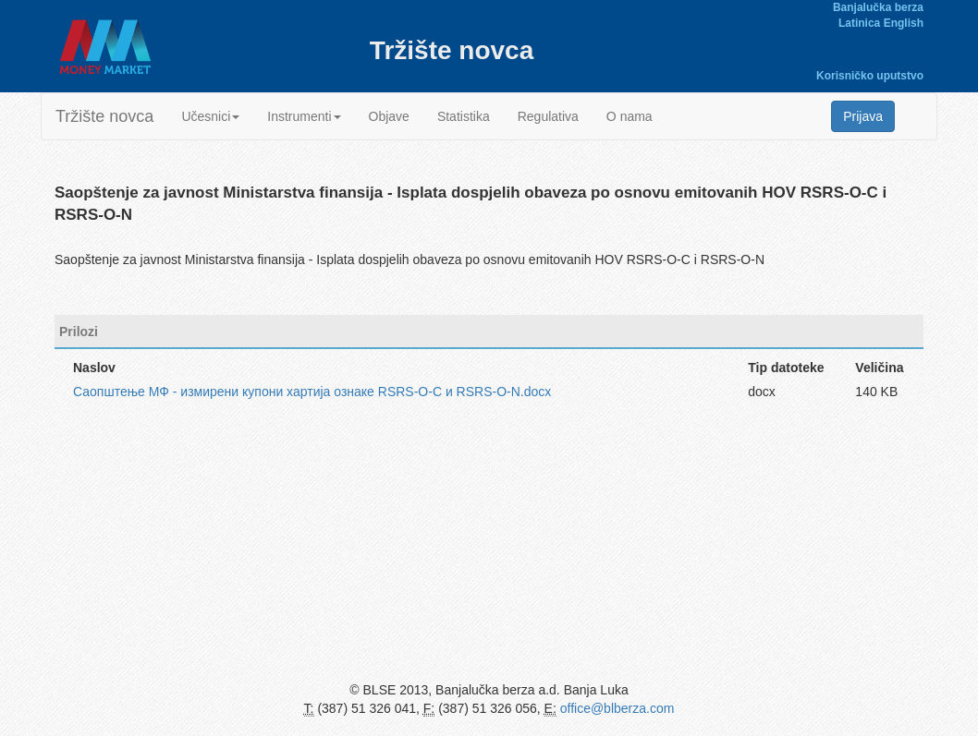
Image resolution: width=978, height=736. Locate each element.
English (903, 23)
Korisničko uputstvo (869, 75)
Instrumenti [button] (303, 116)
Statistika (463, 116)
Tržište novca (104, 116)
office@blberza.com (617, 708)
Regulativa (548, 116)
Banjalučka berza (878, 7)
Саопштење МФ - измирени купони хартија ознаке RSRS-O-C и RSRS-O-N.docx (312, 391)
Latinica (859, 23)
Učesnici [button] (210, 116)
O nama (629, 116)
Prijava (863, 116)
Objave (389, 116)
